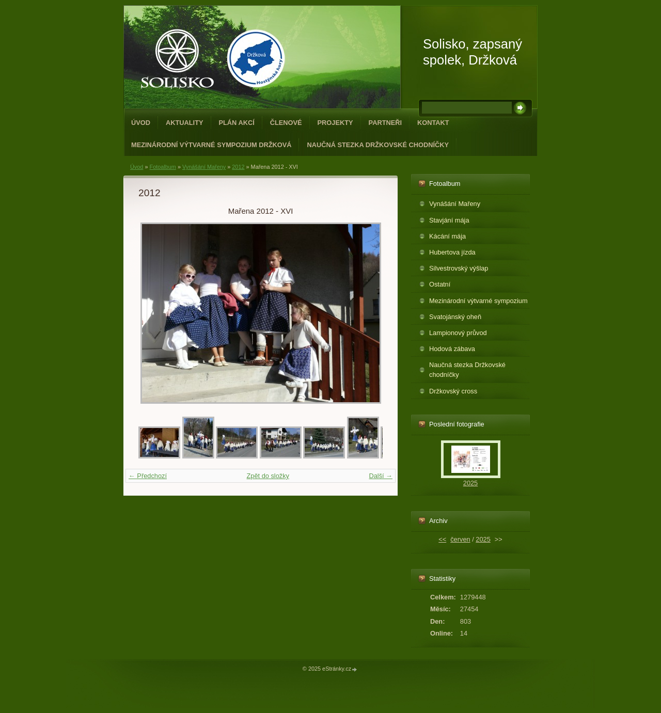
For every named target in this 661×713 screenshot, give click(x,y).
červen (460, 539)
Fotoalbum (162, 167)
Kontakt (433, 122)
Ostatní (439, 284)
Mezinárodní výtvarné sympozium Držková (211, 145)
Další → (380, 476)
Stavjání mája (449, 220)
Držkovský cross (453, 391)
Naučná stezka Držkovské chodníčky (378, 145)
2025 (470, 483)
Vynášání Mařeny (204, 167)
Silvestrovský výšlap (459, 268)
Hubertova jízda (452, 252)
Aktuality (184, 122)
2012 (238, 167)
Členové (286, 122)
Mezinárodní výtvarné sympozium (478, 301)
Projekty (335, 122)
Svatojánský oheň (455, 317)
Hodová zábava (452, 349)
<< (442, 539)
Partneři (385, 122)
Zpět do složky (267, 476)
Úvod (140, 122)
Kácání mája (447, 236)
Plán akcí (237, 122)
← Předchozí (148, 476)
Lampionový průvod (458, 333)
